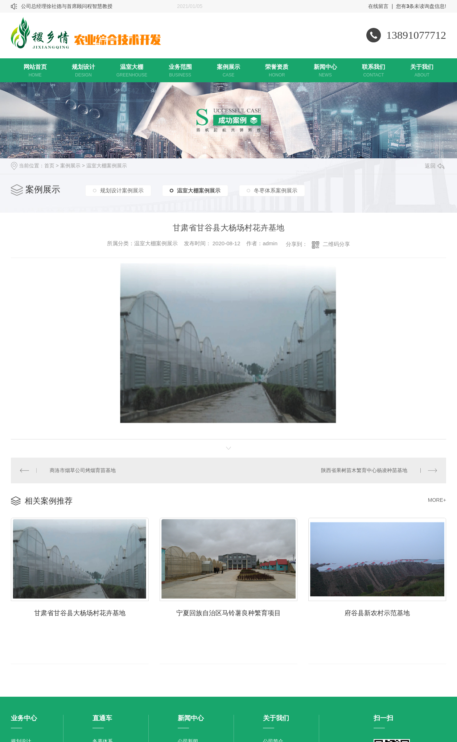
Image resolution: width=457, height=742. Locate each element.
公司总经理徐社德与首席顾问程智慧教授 (66, 6)
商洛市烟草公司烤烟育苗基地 (83, 470)
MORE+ (437, 500)
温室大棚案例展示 (106, 165)
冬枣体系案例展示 (275, 190)
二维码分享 (336, 244)
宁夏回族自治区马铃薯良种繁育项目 (228, 612)
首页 (49, 165)
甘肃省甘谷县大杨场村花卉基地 (79, 612)
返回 (434, 166)
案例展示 (70, 165)
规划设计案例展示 (122, 190)
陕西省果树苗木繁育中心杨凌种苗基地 (364, 470)
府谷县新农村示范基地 (377, 612)
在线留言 (378, 6)
